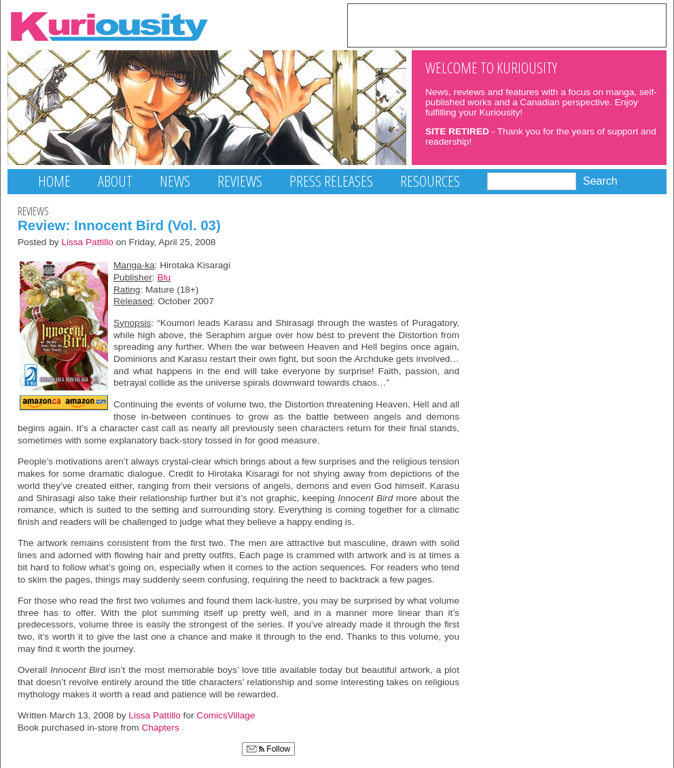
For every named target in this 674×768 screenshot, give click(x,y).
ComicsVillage (225, 715)
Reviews (239, 180)
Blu (164, 277)
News (175, 180)
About (115, 180)
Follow (268, 749)
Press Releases (331, 180)
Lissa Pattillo (87, 242)
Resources (430, 180)
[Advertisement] (507, 24)
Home (54, 180)
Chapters (160, 728)
